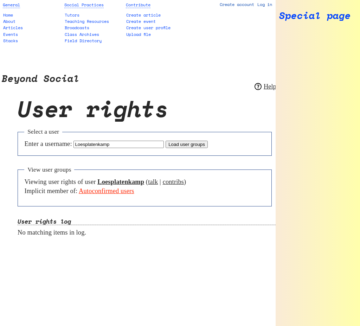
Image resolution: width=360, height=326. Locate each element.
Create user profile (148, 28)
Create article (143, 15)
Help (270, 86)
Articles (13, 28)
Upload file (138, 34)
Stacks (10, 41)
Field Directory (83, 41)
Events (10, 34)
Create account (237, 4)
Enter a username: (48, 143)
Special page (315, 16)
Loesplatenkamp (120, 181)
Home (8, 15)
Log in (264, 4)
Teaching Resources (87, 21)
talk (153, 181)
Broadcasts (77, 28)
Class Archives (82, 34)
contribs (173, 181)
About (9, 21)
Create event (141, 21)
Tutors (72, 15)
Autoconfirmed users (106, 190)
